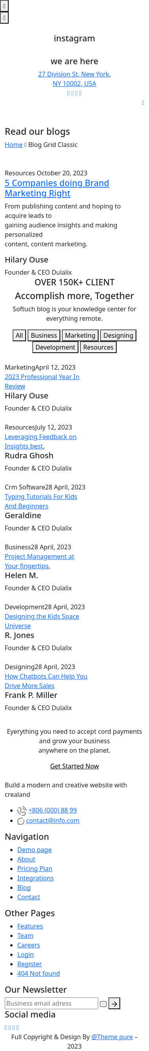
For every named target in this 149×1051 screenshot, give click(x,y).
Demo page (34, 849)
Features (30, 926)
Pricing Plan (34, 868)
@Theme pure (112, 1036)
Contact (28, 897)
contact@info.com (53, 820)
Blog (24, 887)
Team (25, 935)
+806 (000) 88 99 (52, 810)
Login (25, 954)
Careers (28, 945)
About (26, 859)
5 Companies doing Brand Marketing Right (57, 188)
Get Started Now (74, 766)
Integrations (35, 878)
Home (14, 144)
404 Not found (38, 973)
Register (29, 964)
